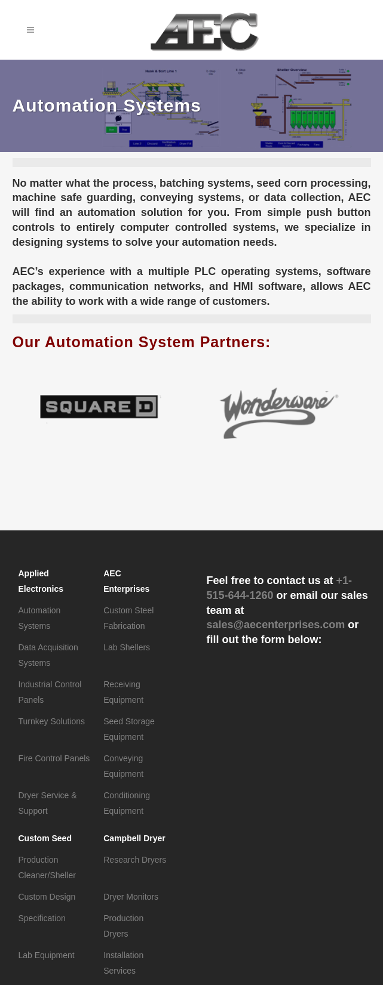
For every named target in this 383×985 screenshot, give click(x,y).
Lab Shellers (126, 647)
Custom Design (47, 896)
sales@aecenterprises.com (276, 625)
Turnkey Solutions (52, 721)
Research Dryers (134, 859)
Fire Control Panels (54, 758)
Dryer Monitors (130, 896)
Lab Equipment (47, 955)
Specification (42, 918)
